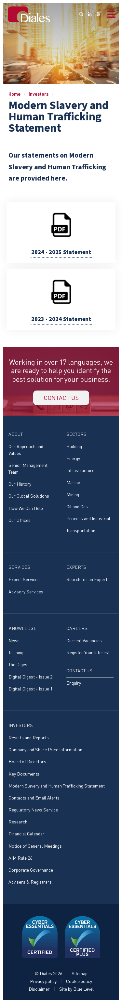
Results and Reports (28, 737)
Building (74, 446)
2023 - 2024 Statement (61, 319)
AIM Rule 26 (20, 858)
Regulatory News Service (33, 809)
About (15, 434)
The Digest (18, 664)
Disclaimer (39, 989)
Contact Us (79, 670)
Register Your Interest (88, 652)
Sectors (76, 434)
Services (19, 567)
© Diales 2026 (48, 973)
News (14, 640)
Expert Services (24, 579)
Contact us (61, 397)
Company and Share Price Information (45, 749)
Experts (76, 567)
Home (14, 94)
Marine (73, 482)
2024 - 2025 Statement (61, 252)
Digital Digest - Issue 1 (30, 688)
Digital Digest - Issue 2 (30, 676)
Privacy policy (43, 981)
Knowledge (22, 628)
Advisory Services (25, 591)
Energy (73, 458)
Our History (19, 484)
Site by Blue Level (76, 989)
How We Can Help (25, 508)
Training (15, 652)
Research (17, 821)
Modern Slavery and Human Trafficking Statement (56, 785)
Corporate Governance (30, 870)
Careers (77, 628)
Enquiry (73, 683)
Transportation (80, 530)
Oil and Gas (77, 506)
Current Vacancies (84, 640)
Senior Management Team (27, 468)
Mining (72, 494)
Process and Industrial (88, 518)
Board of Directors (27, 761)
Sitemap (80, 973)
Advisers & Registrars (30, 882)
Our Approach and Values (25, 450)
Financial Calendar (26, 833)
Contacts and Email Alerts (34, 797)
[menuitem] (32, 480)
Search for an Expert (86, 579)
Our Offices (19, 520)
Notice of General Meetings (35, 846)
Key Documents (23, 774)
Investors (38, 94)
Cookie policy (79, 981)
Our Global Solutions (28, 496)
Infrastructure (80, 470)
